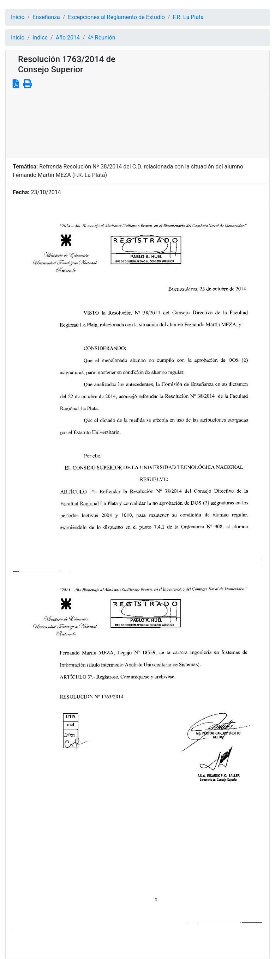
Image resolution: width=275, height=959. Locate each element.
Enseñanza (46, 17)
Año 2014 (68, 37)
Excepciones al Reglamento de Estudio (116, 17)
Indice (40, 37)
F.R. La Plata (188, 17)
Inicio (17, 17)
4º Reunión (101, 37)
